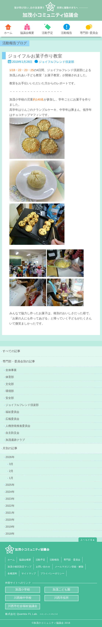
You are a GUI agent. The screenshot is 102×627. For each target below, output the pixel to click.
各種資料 (12, 573)
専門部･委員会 (89, 32)
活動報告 (66, 32)
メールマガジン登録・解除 (69, 566)
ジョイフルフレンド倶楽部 (56, 61)
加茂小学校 (22, 589)
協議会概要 (27, 32)
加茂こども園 (61, 589)
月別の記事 (10, 448)
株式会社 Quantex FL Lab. (31, 613)
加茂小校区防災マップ (19, 566)
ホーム (8, 32)
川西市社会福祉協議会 (22, 606)
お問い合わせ (43, 566)
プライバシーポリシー (52, 573)
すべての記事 (11, 351)
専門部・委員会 (72, 559)
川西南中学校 (22, 597)
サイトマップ (29, 573)
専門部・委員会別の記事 (19, 361)
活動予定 (47, 32)
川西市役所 (61, 597)
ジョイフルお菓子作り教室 (35, 55)
